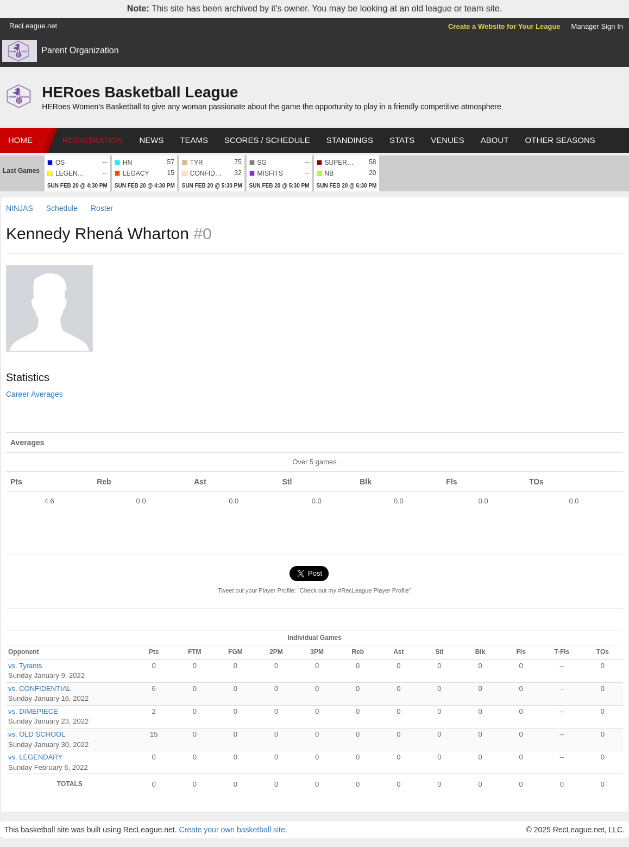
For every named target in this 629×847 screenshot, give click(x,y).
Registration (92, 140)
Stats (401, 140)
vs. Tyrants (25, 666)
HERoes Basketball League (140, 92)
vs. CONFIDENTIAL (39, 688)
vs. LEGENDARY (35, 757)
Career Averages (34, 394)
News (151, 140)
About (495, 140)
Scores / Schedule (267, 140)
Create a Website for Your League (504, 26)
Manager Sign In (597, 26)
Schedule (62, 208)
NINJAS (20, 208)
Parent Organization (79, 50)
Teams (194, 140)
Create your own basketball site (232, 829)
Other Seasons (560, 140)
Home (20, 140)
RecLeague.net (33, 26)
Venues (447, 140)
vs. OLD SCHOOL (36, 734)
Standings (349, 140)
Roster (102, 208)
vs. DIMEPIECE (33, 711)
